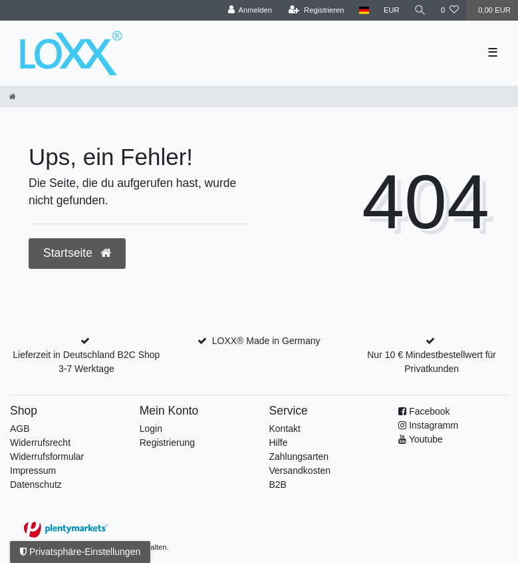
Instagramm (433, 425)
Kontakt (285, 428)
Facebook (429, 411)
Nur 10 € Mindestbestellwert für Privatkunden (431, 361)
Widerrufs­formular (47, 456)
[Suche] (420, 10)
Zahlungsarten (299, 456)
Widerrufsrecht (40, 442)
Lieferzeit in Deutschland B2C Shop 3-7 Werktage (86, 361)
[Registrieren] (316, 10)
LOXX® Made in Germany (266, 340)
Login (151, 428)
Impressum (33, 470)
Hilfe (278, 442)
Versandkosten (300, 470)
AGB (20, 428)
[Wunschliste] (450, 10)
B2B (278, 484)
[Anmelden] (249, 10)
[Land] (364, 10)
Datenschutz (36, 484)
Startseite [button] (77, 253)
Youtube (426, 439)
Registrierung (167, 442)
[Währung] (391, 10)
